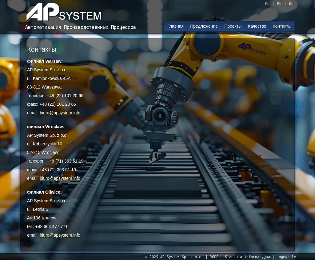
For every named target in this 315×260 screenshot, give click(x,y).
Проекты (232, 26)
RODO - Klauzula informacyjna (240, 256)
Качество (257, 26)
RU (291, 4)
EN (279, 4)
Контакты (282, 26)
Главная (175, 26)
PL (267, 4)
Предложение (204, 26)
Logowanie (286, 256)
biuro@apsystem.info (60, 112)
